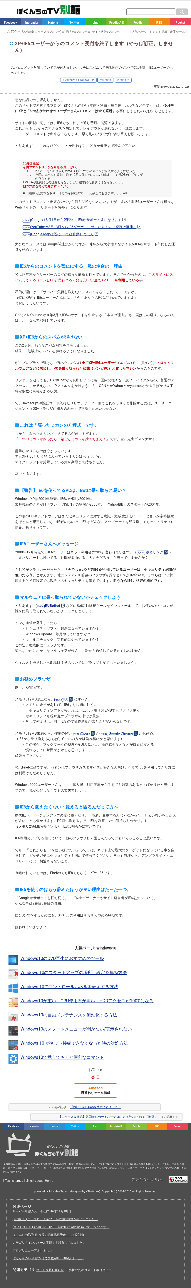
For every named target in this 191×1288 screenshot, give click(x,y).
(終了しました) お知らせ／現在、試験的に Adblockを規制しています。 (61, 1227)
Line (96, 22)
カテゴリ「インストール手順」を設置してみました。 (49, 1242)
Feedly (137, 22)
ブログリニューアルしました (32, 1250)
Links (29, 1180)
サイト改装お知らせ (50, 1270)
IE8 (65, 699)
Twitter (74, 22)
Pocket (180, 22)
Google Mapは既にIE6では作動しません (62, 234)
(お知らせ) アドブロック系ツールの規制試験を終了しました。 (55, 1219)
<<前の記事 (106, 79)
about (39, 1180)
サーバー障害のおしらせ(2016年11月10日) (42, 1211)
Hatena (53, 22)
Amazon (95, 1090)
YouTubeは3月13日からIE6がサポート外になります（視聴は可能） (83, 227)
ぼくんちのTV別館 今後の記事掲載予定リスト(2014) (48, 1235)
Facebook (10, 22)
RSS (159, 22)
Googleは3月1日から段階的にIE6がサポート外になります (76, 220)
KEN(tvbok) (93, 1191)
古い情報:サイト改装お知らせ (78, 79)
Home (49, 1180)
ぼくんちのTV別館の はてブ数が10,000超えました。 (48, 1258)
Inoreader (31, 22)
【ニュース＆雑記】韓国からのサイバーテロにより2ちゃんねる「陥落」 (107, 1117)
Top (7, 1180)
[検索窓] (150, 11)
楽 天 (95, 1077)
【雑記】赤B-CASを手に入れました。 (95, 1107)
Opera (85, 733)
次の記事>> (123, 79)
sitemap (17, 1180)
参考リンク (154, 552)
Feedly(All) (116, 22)
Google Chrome (121, 733)
